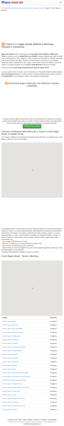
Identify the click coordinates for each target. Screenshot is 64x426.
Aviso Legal (24, 422)
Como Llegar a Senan (9, 409)
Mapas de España (26, 8)
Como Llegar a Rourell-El (10, 362)
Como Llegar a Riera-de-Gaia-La (13, 332)
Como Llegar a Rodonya (10, 354)
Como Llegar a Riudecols (10, 340)
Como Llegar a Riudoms (10, 343)
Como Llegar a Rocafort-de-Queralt (13, 347)
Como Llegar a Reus (9, 321)
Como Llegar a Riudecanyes (11, 336)
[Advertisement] (32, 24)
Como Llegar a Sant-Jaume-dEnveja (14, 380)
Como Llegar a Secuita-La (10, 402)
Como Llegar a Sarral (9, 395)
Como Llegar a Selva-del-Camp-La (13, 406)
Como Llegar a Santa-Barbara (12, 384)
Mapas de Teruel (38, 8)
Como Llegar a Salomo (9, 365)
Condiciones (14, 422)
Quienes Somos (42, 422)
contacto (52, 422)
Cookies (32, 422)
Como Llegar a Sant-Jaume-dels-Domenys (16, 376)
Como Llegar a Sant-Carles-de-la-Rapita (15, 373)
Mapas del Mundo (12, 8)
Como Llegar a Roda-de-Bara (12, 350)
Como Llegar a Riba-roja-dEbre (12, 328)
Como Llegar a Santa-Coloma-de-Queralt (15, 387)
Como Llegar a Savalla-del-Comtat (13, 398)
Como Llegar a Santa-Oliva (11, 391)
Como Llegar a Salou (9, 369)
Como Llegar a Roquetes (10, 358)
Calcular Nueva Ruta (32, 126)
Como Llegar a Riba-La (9, 325)
